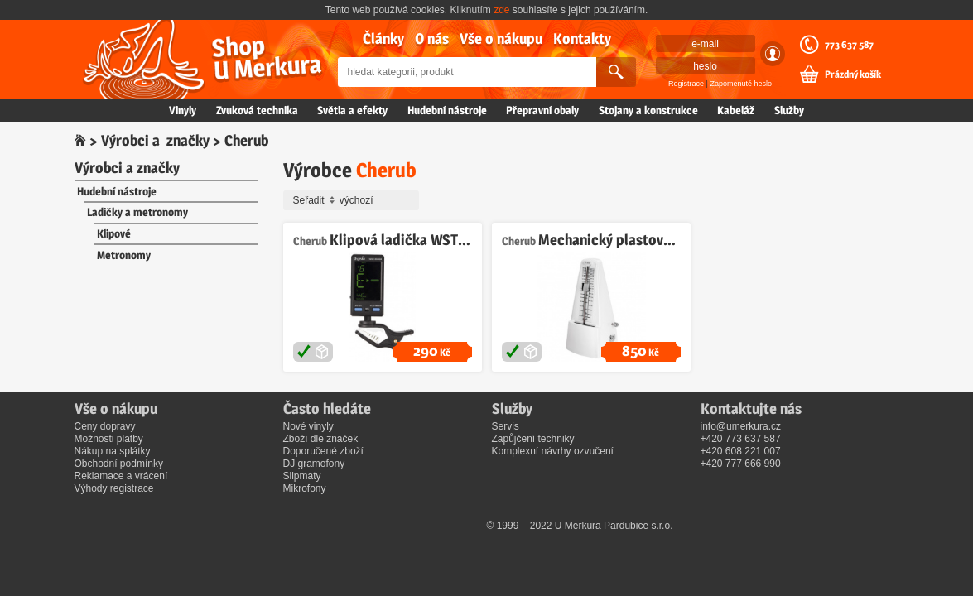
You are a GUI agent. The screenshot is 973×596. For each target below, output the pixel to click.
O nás (432, 38)
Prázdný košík (853, 74)
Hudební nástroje (447, 110)
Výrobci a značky (155, 140)
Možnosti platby (109, 439)
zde (501, 10)
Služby (789, 110)
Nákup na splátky (113, 451)
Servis (505, 426)
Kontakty (582, 38)
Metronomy (124, 255)
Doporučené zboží (323, 451)
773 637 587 (849, 45)
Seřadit (353, 200)
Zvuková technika (257, 110)
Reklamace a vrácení (121, 476)
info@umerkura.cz (741, 426)
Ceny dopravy (105, 426)
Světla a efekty (352, 110)
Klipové (114, 233)
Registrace (686, 83)
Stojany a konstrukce (648, 110)
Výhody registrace (114, 488)
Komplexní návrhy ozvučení (553, 451)
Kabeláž (735, 110)
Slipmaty (302, 476)
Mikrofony (304, 488)
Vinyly (182, 110)
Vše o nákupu (501, 38)
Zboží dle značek (321, 439)
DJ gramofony (314, 463)
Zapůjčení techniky (533, 439)
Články (383, 38)
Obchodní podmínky (119, 463)
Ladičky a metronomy (137, 212)
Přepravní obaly (542, 110)
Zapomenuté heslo (741, 83)
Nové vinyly (308, 426)
